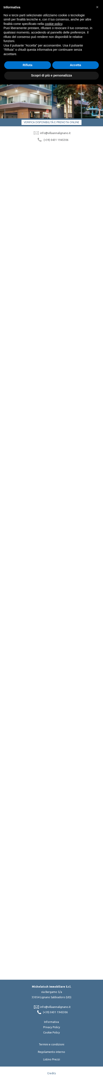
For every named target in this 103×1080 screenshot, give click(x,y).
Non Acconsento (64, 890)
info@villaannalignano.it (55, 133)
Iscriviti (51, 895)
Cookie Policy (51, 1032)
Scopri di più (20, 256)
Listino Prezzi (51, 1059)
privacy (89, 885)
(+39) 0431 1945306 (56, 139)
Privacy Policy (51, 1027)
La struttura (23, 349)
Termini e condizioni (51, 1044)
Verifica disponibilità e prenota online (51, 122)
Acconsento (40, 890)
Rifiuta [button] (27, 65)
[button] (97, 7)
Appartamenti (25, 239)
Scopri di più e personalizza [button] (51, 75)
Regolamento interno (51, 1051)
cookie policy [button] (53, 24)
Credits (51, 1073)
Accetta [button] (75, 65)
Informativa (51, 1021)
